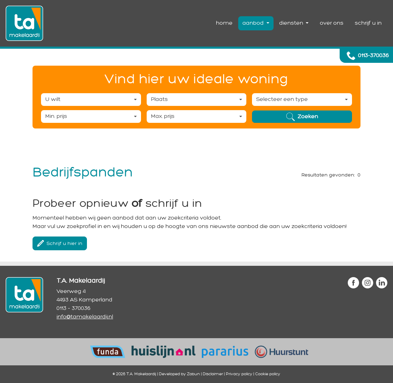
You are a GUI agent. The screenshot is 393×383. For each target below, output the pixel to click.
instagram (367, 282)
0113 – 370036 (73, 308)
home (224, 23)
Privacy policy (239, 374)
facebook (353, 282)
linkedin (381, 282)
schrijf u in (368, 23)
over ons (332, 23)
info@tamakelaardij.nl (85, 316)
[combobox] (91, 99)
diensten (292, 23)
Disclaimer (213, 374)
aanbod (253, 23)
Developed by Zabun (179, 374)
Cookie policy (267, 374)
